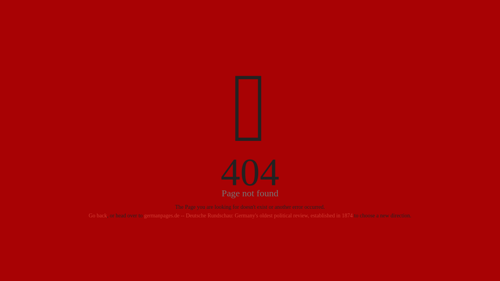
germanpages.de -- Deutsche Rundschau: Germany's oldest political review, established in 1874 (248, 216)
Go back (98, 216)
